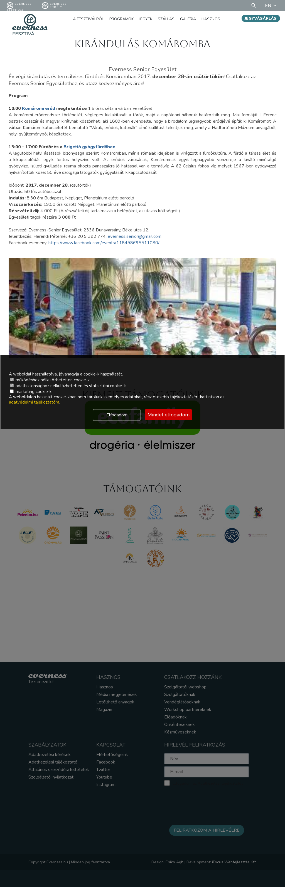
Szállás (166, 19)
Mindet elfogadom (169, 414)
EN (271, 5)
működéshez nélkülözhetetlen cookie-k (50, 380)
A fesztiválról (88, 19)
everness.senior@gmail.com (134, 236)
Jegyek (145, 19)
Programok (121, 19)
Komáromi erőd (38, 108)
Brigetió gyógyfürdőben (89, 147)
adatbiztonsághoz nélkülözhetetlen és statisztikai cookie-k (68, 386)
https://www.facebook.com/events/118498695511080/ (103, 243)
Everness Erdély (54, 5)
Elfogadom (116, 415)
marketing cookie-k (30, 391)
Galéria (188, 19)
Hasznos (211, 19)
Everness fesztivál (19, 5)
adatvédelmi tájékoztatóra (34, 402)
